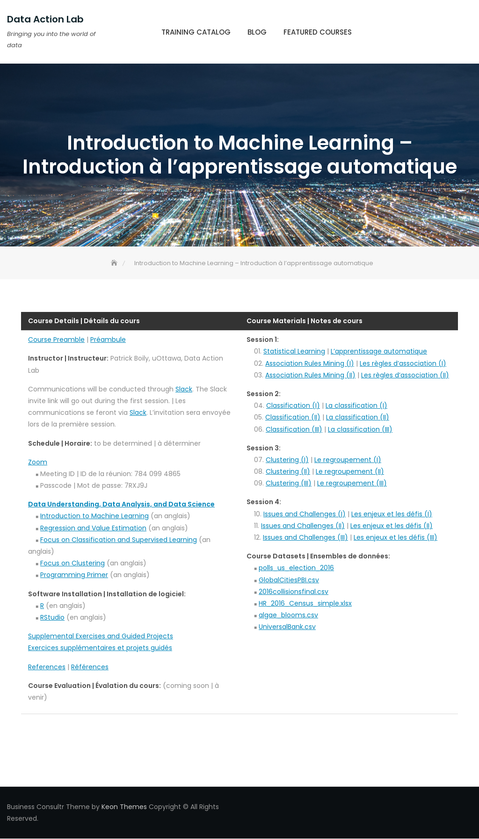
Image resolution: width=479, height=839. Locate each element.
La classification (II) (357, 417)
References (46, 667)
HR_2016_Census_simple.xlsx (305, 603)
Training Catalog (196, 32)
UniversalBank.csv (287, 626)
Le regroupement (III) (352, 483)
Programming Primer (74, 574)
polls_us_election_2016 (296, 567)
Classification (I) (293, 405)
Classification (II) (292, 417)
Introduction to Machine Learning (94, 516)
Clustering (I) (287, 459)
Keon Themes (124, 806)
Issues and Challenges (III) (305, 537)
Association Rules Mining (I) (309, 363)
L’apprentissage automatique (379, 351)
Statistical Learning (294, 351)
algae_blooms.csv (288, 615)
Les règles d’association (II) (405, 375)
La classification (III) (360, 429)
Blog (257, 32)
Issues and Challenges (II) (303, 525)
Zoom (37, 462)
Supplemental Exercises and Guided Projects (100, 636)
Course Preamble (56, 339)
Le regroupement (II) (350, 471)
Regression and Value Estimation (93, 528)
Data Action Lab (45, 19)
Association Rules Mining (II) (310, 375)
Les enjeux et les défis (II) (391, 525)
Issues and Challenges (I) (304, 514)
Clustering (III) (289, 483)
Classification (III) (294, 429)
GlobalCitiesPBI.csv (289, 580)
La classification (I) (356, 405)
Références (90, 667)
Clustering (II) (288, 471)
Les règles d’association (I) (403, 363)
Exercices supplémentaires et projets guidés (100, 647)
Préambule (108, 339)
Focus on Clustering (72, 563)
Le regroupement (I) (347, 459)
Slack (183, 389)
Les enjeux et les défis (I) (391, 514)
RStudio (52, 617)
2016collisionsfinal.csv (293, 591)
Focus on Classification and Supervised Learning (118, 539)
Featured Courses (317, 32)
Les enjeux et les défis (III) (395, 537)
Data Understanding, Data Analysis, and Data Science (121, 504)
